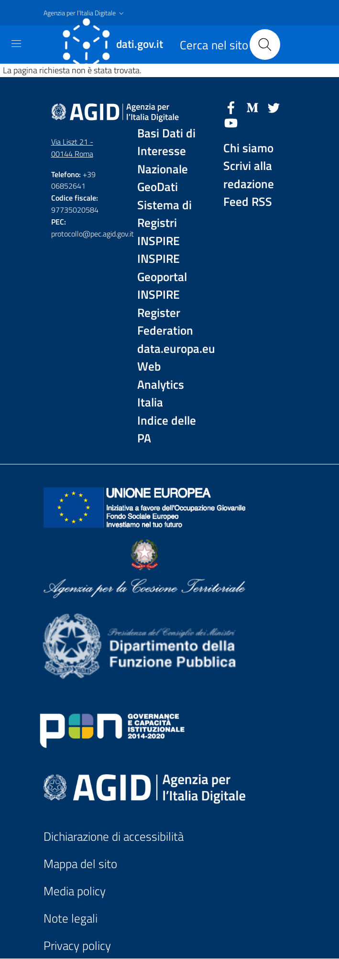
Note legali (71, 918)
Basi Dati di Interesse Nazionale (166, 151)
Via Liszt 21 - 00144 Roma (72, 147)
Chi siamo (248, 148)
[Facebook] (231, 107)
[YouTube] (231, 122)
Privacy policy (77, 945)
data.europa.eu (169, 349)
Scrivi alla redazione (248, 175)
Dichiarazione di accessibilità (114, 836)
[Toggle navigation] (16, 43)
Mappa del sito (80, 864)
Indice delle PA (166, 430)
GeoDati (157, 187)
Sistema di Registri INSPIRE (164, 223)
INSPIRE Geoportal (162, 268)
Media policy (75, 891)
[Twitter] (274, 107)
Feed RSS (247, 202)
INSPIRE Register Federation (165, 312)
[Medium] (252, 107)
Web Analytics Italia (160, 384)
